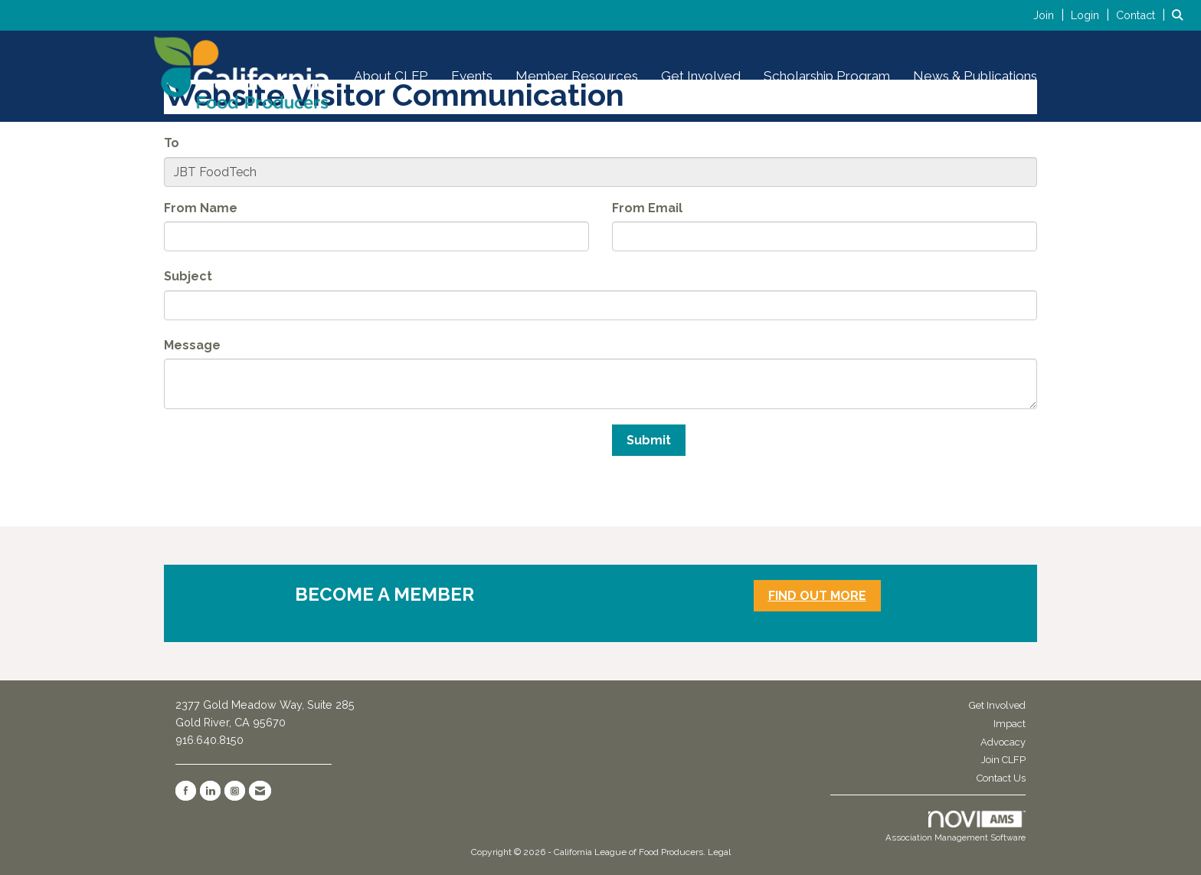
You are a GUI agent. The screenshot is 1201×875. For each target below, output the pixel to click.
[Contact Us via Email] (260, 791)
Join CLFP (1003, 759)
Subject (188, 276)
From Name (200, 208)
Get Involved (701, 76)
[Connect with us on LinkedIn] (210, 791)
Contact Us (1001, 778)
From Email (647, 208)
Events (472, 76)
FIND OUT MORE (817, 595)
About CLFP (391, 76)
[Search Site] (1181, 15)
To (171, 143)
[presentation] (280, 454)
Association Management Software (955, 827)
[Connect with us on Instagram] (234, 791)
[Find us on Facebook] (185, 791)
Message (192, 345)
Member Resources (576, 76)
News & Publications (975, 76)
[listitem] (1050, 15)
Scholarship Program (827, 76)
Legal (719, 852)
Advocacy (1003, 742)
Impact (1009, 723)
